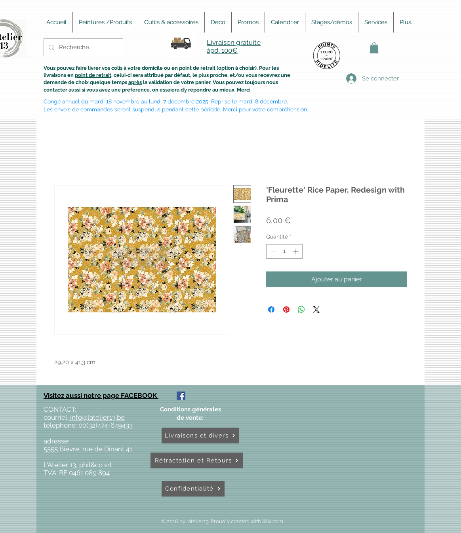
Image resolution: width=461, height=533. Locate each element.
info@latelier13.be (97, 417)
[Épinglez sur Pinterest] (286, 309)
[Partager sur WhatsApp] (301, 309)
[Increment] (296, 251)
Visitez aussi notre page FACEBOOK (101, 395)
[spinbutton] (284, 251)
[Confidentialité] (193, 489)
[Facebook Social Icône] (181, 396)
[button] (374, 47)
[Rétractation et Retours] (196, 460)
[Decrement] (272, 251)
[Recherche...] (82, 47)
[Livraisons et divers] (200, 435)
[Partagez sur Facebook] (271, 309)
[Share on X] (316, 309)
